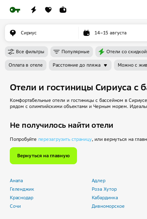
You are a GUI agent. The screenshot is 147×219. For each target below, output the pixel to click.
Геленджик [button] (22, 189)
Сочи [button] (15, 206)
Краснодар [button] (21, 197)
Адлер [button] (98, 180)
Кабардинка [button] (105, 197)
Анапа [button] (16, 180)
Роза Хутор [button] (104, 189)
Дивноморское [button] (108, 206)
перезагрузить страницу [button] (65, 139)
